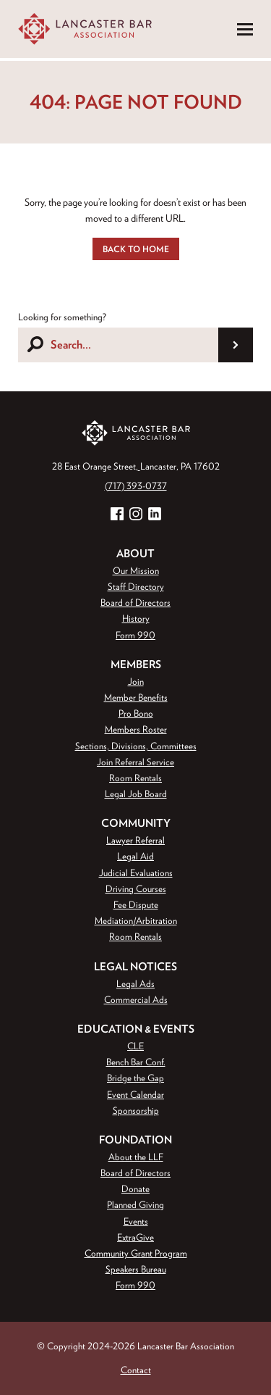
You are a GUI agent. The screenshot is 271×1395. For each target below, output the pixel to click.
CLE (135, 1046)
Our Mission (136, 570)
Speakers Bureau (136, 1269)
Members (136, 664)
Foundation (135, 1139)
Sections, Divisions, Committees (136, 746)
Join (136, 681)
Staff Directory (136, 586)
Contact (136, 1370)
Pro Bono (136, 713)
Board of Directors (135, 602)
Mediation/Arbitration (136, 920)
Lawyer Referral (135, 840)
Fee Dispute (135, 904)
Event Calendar (135, 1094)
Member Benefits (136, 697)
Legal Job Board (136, 793)
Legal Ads (135, 983)
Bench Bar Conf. (135, 1062)
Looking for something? (62, 317)
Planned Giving (135, 1204)
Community (136, 823)
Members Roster (136, 729)
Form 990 (135, 635)
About (135, 553)
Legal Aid (135, 856)
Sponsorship (136, 1110)
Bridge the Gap (135, 1078)
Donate (135, 1188)
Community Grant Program (136, 1253)
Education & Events (135, 1029)
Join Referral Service (135, 762)
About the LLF (135, 1157)
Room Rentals (135, 778)
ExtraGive (135, 1237)
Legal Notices (135, 966)
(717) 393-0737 (136, 485)
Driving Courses (136, 888)
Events (136, 1221)
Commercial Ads (136, 999)
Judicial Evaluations (136, 872)
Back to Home (136, 248)
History (136, 618)
